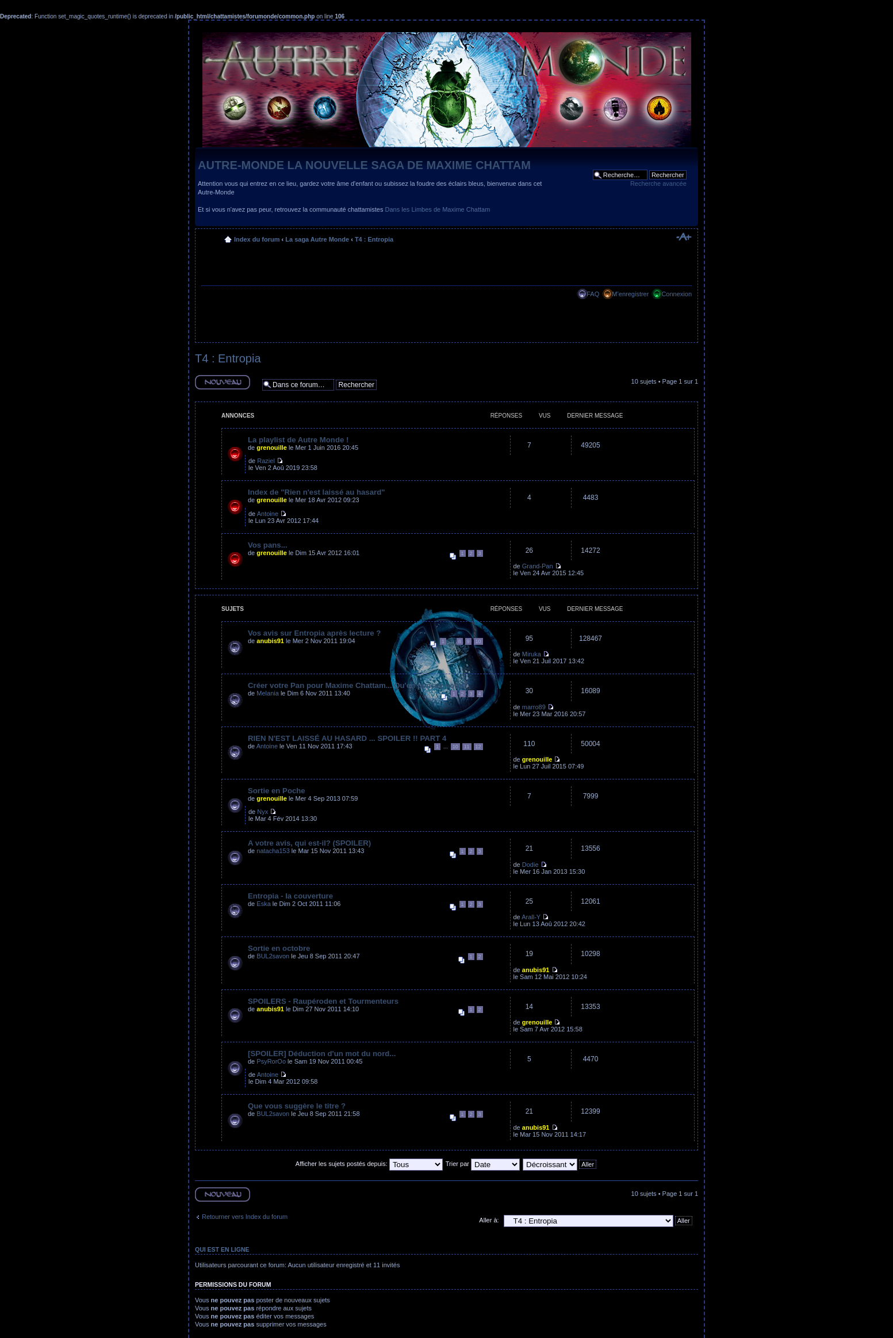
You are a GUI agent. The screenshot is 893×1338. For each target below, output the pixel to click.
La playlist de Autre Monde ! (298, 439)
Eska (263, 903)
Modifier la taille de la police (683, 237)
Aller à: (489, 1220)
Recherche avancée (658, 183)
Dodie (530, 864)
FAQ (593, 293)
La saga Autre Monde (317, 239)
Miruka (531, 654)
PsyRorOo (271, 1061)
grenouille (271, 447)
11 (467, 747)
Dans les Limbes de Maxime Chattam (437, 209)
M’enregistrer (630, 293)
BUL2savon (272, 956)
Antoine (267, 513)
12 (478, 747)
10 (478, 641)
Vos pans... (268, 545)
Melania (267, 693)
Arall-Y (531, 916)
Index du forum (256, 239)
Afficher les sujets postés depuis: (369, 1163)
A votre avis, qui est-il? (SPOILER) (309, 843)
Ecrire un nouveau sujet (222, 382)
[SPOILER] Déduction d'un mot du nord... (322, 1053)
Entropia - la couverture (290, 896)
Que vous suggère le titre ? (297, 1106)
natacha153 (273, 850)
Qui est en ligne (222, 1249)
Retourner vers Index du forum (245, 1216)
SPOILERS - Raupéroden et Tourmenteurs (323, 1001)
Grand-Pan (537, 566)
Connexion (676, 293)
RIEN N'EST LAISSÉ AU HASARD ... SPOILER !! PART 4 (347, 738)
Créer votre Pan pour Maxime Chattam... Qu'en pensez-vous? (358, 685)
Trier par (483, 1163)
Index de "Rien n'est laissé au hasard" (316, 492)
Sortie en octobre (279, 948)
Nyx (262, 811)
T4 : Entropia (374, 239)
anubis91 (270, 640)
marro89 (534, 707)
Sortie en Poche (276, 790)
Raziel (266, 460)
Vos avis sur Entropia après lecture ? (314, 633)
